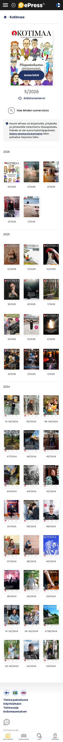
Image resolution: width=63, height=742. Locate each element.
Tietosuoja (10, 707)
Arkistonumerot (31, 98)
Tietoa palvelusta (15, 700)
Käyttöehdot (12, 704)
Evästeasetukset (15, 711)
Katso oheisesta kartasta (25, 133)
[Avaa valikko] (5, 5)
